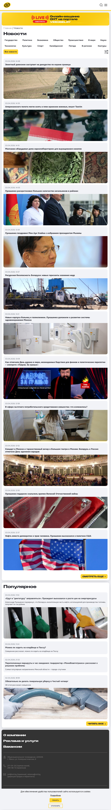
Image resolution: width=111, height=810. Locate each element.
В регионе (87, 46)
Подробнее (55, 795)
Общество (58, 40)
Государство (11, 40)
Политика (27, 40)
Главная (7, 28)
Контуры (102, 46)
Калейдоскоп (56, 46)
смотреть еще (93, 577)
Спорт (40, 46)
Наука (103, 40)
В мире (91, 40)
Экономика (42, 40)
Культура (27, 46)
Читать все (96, 724)
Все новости (11, 51)
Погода (72, 46)
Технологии (10, 46)
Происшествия (75, 40)
